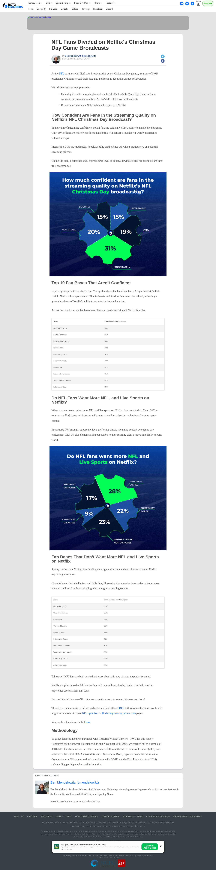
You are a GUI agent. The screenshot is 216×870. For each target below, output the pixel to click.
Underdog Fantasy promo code (119, 713)
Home (30, 9)
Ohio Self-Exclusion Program (108, 858)
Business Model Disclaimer (187, 816)
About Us (19, 816)
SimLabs (64, 9)
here (88, 722)
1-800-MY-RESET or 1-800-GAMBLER (101, 855)
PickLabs (53, 9)
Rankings (85, 9)
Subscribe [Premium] (207, 3)
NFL (61, 73)
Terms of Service (110, 816)
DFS (121, 708)
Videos (75, 9)
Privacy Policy (63, 816)
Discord (109, 9)
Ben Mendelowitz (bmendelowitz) (80, 56)
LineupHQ (41, 9)
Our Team (32, 816)
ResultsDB (97, 9)
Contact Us (46, 816)
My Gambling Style (133, 816)
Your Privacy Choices (86, 816)
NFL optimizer (90, 713)
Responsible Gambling (158, 816)
